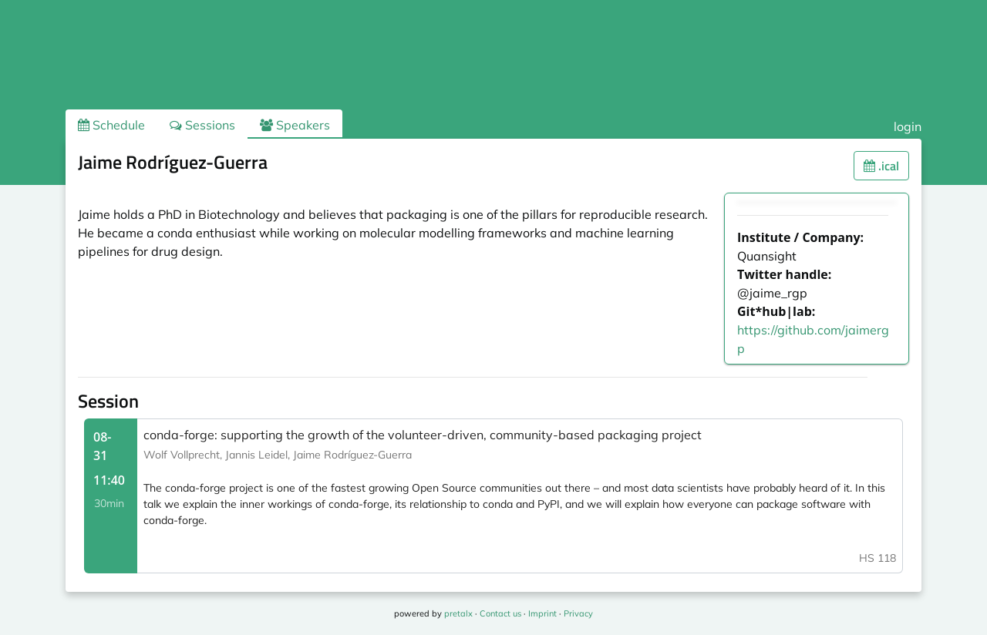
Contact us (500, 613)
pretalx (458, 613)
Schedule (111, 125)
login (907, 126)
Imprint (542, 613)
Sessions (202, 125)
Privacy (578, 613)
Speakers (295, 125)
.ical (881, 165)
